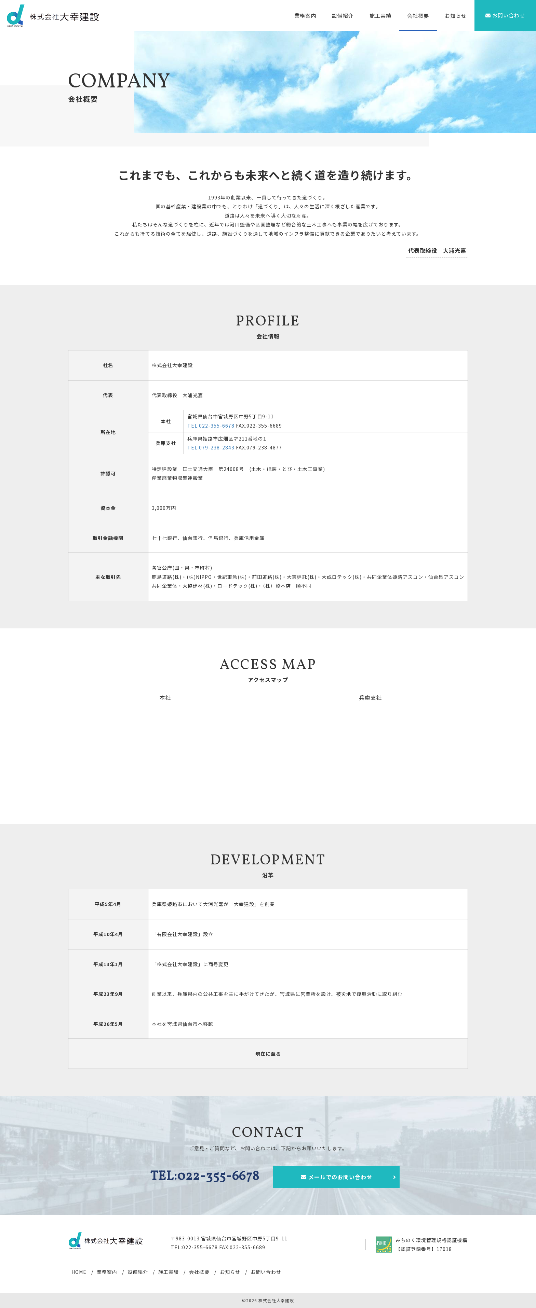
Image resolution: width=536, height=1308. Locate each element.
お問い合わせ (266, 1271)
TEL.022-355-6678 (210, 425)
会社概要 (418, 15)
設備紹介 (343, 15)
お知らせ (456, 15)
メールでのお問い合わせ (349, 1177)
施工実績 (380, 15)
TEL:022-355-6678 (204, 1177)
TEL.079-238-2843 (210, 447)
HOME (78, 1271)
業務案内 (305, 15)
